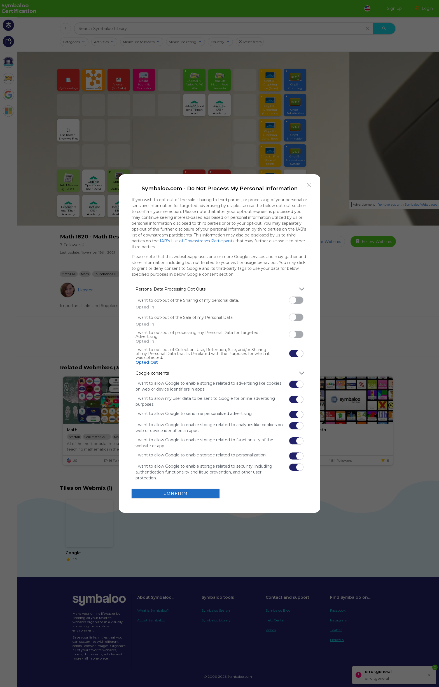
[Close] (309, 185)
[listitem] (219, 289)
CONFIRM (176, 493)
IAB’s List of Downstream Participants (197, 240)
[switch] (296, 300)
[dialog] (219, 343)
